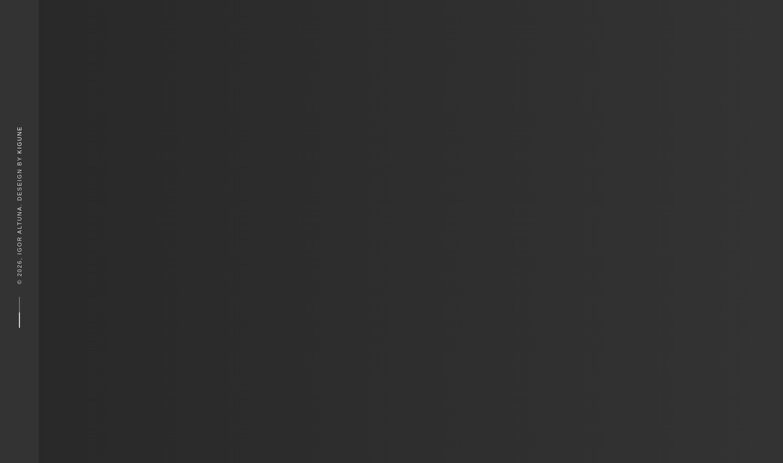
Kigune (19, 139)
